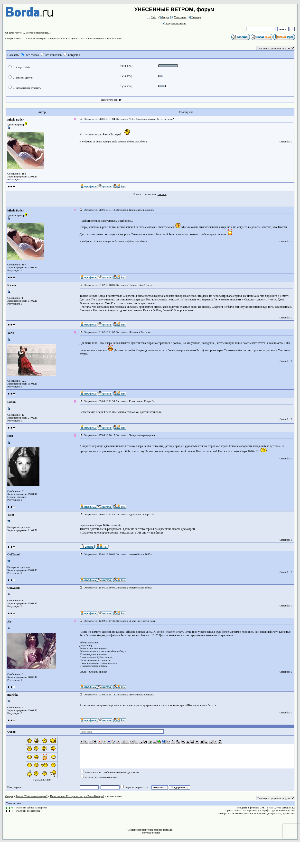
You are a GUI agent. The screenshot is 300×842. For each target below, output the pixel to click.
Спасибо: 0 (286, 141)
